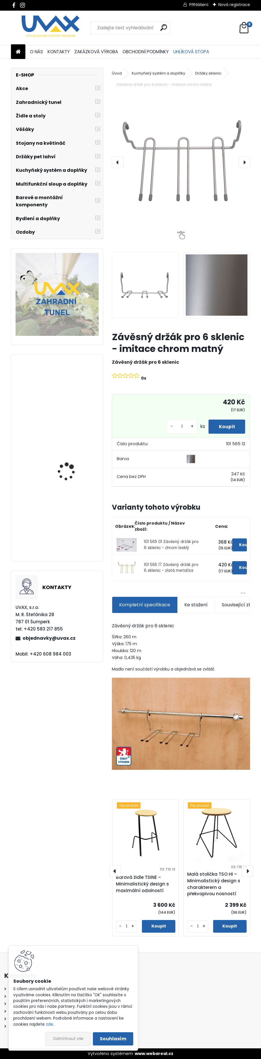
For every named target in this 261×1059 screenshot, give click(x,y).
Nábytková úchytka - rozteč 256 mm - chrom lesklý (72, 409)
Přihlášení (198, 4)
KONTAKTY (59, 52)
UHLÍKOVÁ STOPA (191, 52)
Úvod (117, 73)
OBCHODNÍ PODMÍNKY (146, 52)
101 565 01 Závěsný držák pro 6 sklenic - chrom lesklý (171, 544)
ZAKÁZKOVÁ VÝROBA (96, 52)
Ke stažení (196, 604)
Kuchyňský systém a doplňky (158, 73)
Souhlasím (113, 1038)
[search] (163, 27)
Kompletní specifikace (144, 604)
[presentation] (117, 162)
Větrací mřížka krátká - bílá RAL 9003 (72, 535)
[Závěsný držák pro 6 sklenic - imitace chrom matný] (181, 162)
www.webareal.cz (154, 1053)
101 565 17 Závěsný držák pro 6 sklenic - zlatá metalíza (171, 567)
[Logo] (50, 28)
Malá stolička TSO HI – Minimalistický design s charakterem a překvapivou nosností (213, 884)
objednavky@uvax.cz (49, 638)
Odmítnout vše (68, 1038)
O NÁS (36, 52)
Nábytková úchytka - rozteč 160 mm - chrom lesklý (72, 479)
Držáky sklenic (208, 73)
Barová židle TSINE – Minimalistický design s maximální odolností (142, 884)
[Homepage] (18, 51)
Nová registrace (234, 4)
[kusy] (179, 427)
